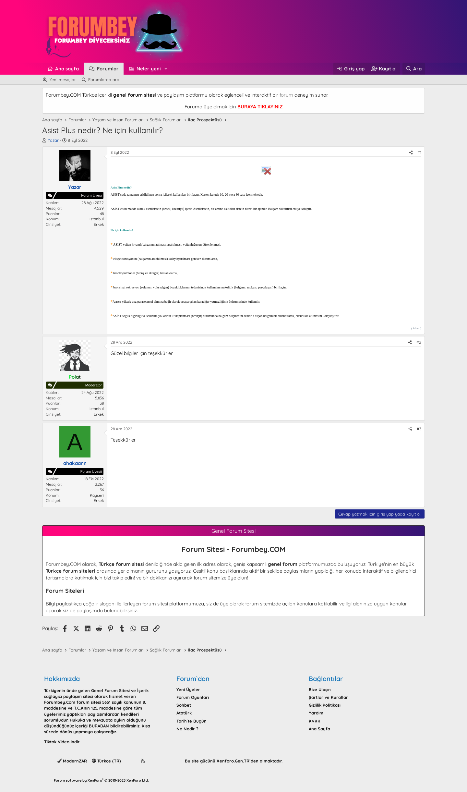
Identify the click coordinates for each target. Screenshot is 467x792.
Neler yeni (149, 69)
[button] (166, 69)
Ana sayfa (67, 69)
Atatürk (184, 712)
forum (286, 95)
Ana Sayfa (319, 728)
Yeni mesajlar (63, 79)
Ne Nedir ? (187, 728)
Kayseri (97, 495)
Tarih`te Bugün (191, 721)
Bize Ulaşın (320, 689)
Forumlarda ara (103, 79)
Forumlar (108, 69)
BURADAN (99, 725)
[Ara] (413, 69)
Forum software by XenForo (101, 780)
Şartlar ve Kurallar (328, 697)
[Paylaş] (411, 152)
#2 (418, 342)
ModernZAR (72, 760)
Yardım (316, 712)
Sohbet (183, 705)
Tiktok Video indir (62, 741)
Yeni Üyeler (188, 689)
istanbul (97, 218)
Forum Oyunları (192, 697)
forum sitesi (155, 604)
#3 (419, 428)
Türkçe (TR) (106, 760)
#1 (419, 152)
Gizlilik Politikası (325, 705)
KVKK (314, 721)
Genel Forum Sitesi (110, 690)
